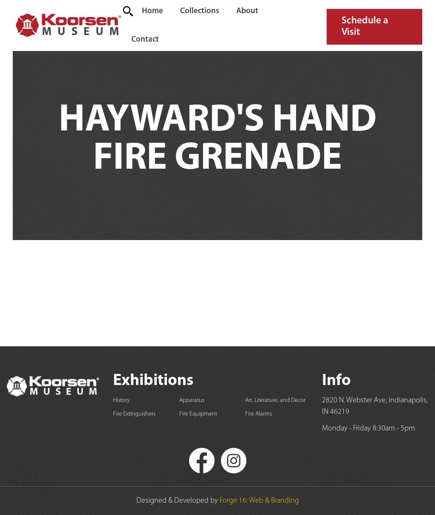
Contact (145, 40)
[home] (68, 25)
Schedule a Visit (365, 26)
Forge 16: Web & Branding (259, 501)
